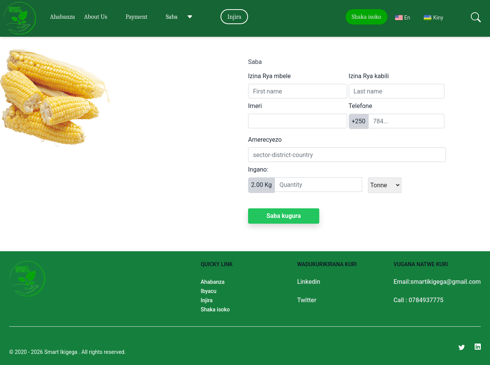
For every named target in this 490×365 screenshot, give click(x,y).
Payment (136, 16)
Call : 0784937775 (418, 300)
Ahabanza (62, 16)
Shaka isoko (366, 16)
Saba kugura (283, 215)
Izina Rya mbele (269, 76)
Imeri (255, 106)
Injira (234, 16)
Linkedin (308, 281)
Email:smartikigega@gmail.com (437, 281)
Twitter (306, 300)
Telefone (360, 106)
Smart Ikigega (61, 352)
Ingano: (258, 169)
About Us (95, 16)
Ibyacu (208, 291)
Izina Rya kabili (369, 76)
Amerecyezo (265, 139)
